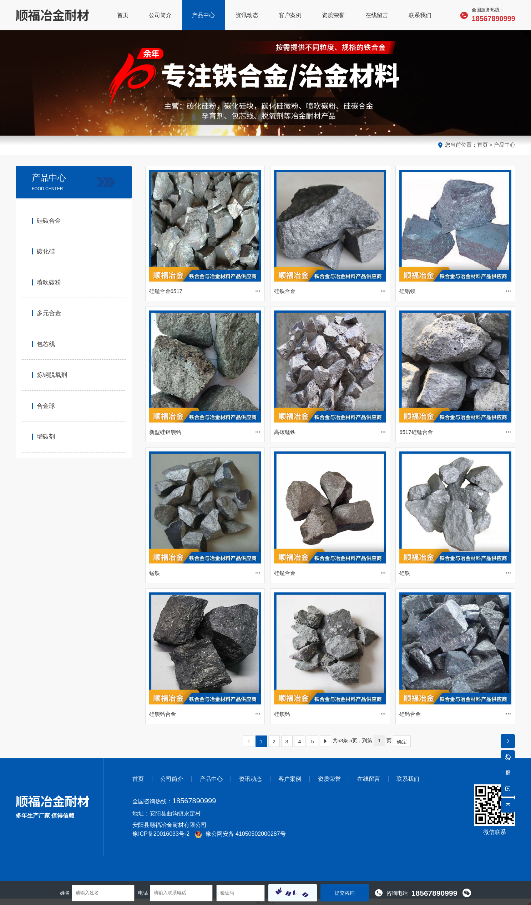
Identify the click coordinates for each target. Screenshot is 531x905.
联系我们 (407, 779)
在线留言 (368, 779)
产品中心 (504, 145)
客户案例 (289, 779)
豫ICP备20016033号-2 (160, 834)
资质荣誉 (329, 779)
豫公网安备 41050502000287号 (240, 834)
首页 (482, 145)
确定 (402, 741)
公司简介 (171, 779)
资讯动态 (250, 779)
